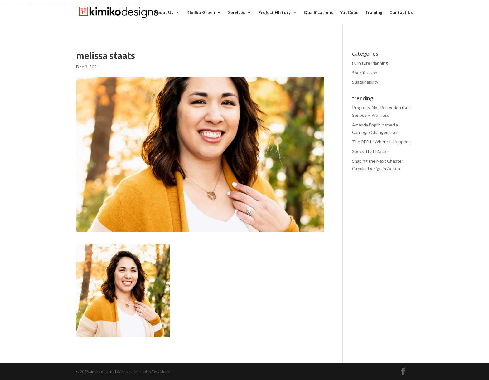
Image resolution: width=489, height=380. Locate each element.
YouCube (349, 12)
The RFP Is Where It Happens (381, 141)
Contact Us (401, 12)
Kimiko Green (200, 12)
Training (373, 12)
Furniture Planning (370, 63)
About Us (163, 12)
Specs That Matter (370, 151)
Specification (364, 72)
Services (236, 12)
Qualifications (318, 12)
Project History (274, 12)
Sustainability (365, 82)
